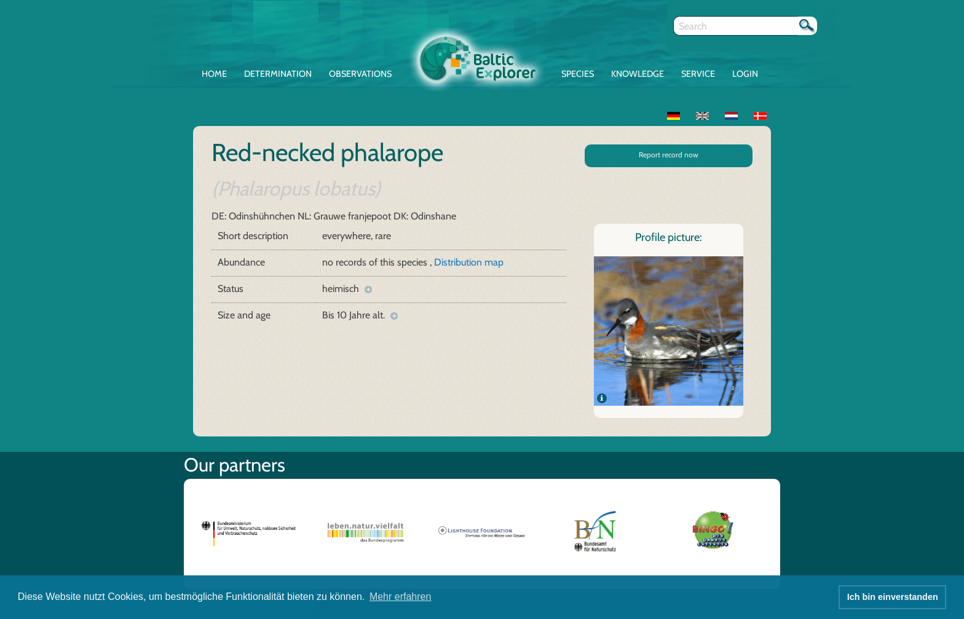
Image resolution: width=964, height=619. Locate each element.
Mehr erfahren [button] (400, 596)
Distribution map (469, 262)
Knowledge (637, 73)
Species (577, 73)
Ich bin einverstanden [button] (892, 597)
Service (698, 73)
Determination (278, 73)
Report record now (668, 154)
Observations (360, 73)
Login (745, 73)
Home (214, 73)
